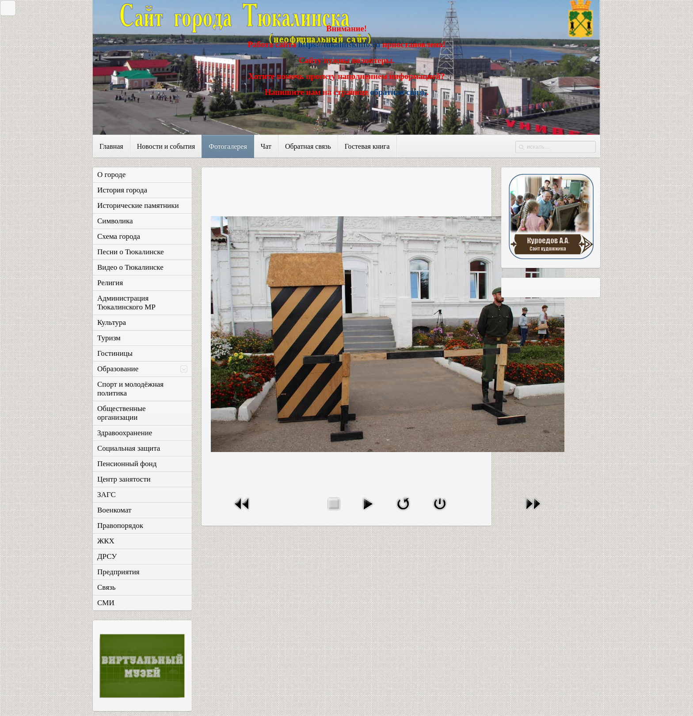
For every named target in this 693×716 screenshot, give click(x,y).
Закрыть (5, 8)
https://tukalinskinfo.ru (339, 44)
